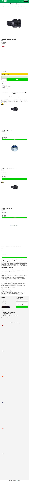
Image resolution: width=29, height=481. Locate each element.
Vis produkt (14, 139)
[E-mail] (22, 302)
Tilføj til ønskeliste (4, 81)
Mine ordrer (3, 299)
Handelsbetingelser (4, 303)
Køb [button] (17, 79)
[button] (25, 8)
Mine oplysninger (3, 301)
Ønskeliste (2, 300)
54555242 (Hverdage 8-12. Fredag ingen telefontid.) (10, 315)
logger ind (5, 88)
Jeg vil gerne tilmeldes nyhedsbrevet (21, 304)
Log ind (2, 302)
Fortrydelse (3, 304)
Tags (2, 83)
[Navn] (22, 300)
